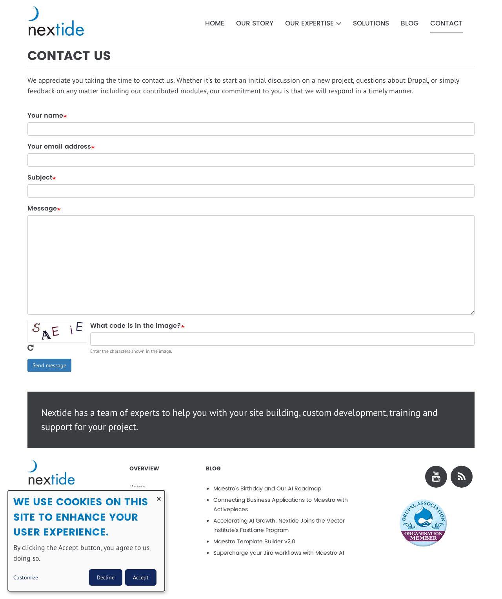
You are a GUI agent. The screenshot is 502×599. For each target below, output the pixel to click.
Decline (106, 577)
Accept (141, 577)
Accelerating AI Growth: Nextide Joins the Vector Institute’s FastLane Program (279, 525)
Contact (446, 23)
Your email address (59, 146)
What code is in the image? (135, 325)
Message (42, 208)
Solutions (371, 23)
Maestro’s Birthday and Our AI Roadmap (267, 488)
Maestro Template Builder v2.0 (254, 541)
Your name (45, 115)
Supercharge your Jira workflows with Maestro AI (278, 552)
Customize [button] (25, 577)
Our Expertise (313, 23)
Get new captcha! (30, 348)
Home (214, 23)
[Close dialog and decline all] (159, 495)
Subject (39, 177)
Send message (49, 365)
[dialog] (86, 540)
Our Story (254, 23)
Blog (409, 23)
